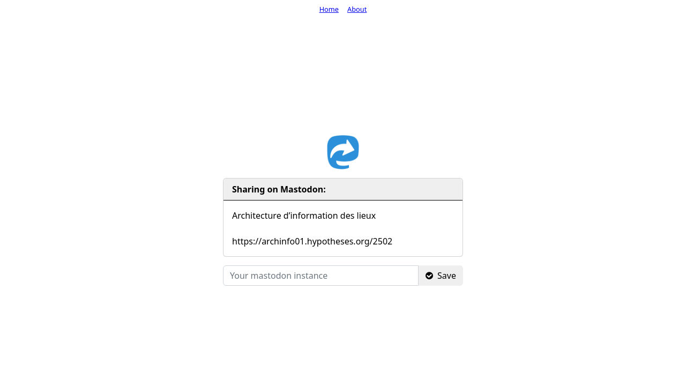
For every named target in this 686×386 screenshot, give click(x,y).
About (357, 9)
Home (329, 9)
